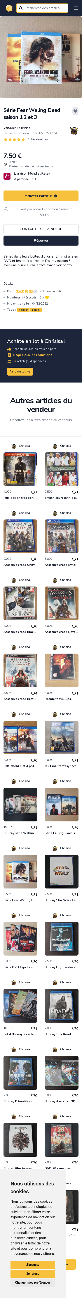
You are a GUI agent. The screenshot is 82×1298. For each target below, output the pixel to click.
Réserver (41, 240)
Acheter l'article (41, 196)
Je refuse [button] (32, 1273)
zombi (36, 310)
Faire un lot (20, 371)
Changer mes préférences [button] (33, 1282)
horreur (23, 310)
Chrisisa (24, 128)
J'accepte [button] (32, 1264)
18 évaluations (38, 139)
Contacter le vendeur (41, 229)
